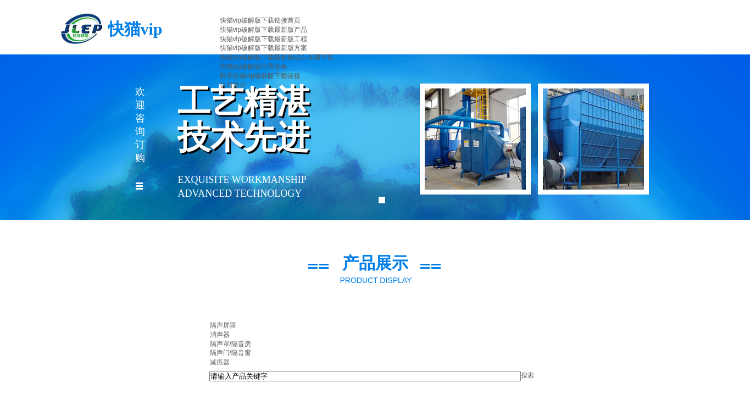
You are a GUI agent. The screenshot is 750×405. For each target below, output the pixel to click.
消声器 (220, 335)
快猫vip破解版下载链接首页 (260, 20)
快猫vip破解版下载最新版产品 (263, 30)
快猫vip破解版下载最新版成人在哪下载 (277, 57)
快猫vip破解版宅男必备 (253, 66)
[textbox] (365, 376)
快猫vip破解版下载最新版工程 (263, 39)
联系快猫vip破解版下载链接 (260, 76)
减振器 (220, 362)
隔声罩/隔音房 (230, 344)
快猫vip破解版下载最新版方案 (263, 48)
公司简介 (233, 85)
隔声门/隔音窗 (230, 353)
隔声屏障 (223, 325)
